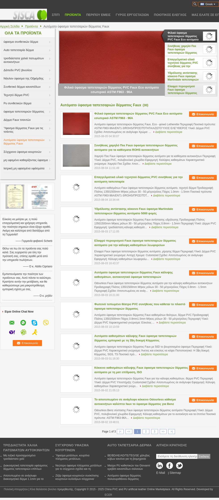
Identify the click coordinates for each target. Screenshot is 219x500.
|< (120, 431)
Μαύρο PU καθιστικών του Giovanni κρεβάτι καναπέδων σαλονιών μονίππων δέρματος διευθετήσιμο (128, 469)
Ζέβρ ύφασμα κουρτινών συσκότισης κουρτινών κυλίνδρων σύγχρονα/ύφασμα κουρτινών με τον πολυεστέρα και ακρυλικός (78, 480)
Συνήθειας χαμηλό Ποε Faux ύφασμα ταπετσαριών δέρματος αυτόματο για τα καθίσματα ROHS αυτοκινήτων (182, 49)
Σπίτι (56, 15)
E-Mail (160, 472)
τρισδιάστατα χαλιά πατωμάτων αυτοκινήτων (24, 60)
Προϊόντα (73, 15)
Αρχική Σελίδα (9, 26)
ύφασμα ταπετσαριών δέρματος (24, 111)
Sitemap (175, 472)
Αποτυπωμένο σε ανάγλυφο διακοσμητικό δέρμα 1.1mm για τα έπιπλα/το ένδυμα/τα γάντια (23, 479)
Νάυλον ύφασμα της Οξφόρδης (24, 78)
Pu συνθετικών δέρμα (17, 103)
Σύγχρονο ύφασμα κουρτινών (22, 151)
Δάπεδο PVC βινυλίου (18, 70)
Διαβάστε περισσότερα (168, 132)
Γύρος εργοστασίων (132, 15)
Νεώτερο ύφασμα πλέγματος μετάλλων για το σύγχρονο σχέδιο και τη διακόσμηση (78, 469)
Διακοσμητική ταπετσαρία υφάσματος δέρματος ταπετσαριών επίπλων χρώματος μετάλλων (25, 469)
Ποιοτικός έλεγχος (170, 15)
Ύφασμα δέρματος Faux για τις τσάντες (23, 129)
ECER (108, 494)
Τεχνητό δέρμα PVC (16, 95)
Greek (210, 4)
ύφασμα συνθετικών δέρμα (21, 41)
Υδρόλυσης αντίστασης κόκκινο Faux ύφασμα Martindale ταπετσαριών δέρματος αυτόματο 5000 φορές (183, 76)
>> (163, 431)
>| (172, 431)
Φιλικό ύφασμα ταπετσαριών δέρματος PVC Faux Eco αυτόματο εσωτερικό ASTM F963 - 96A (183, 36)
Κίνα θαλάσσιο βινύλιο (43, 489)
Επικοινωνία (205, 114)
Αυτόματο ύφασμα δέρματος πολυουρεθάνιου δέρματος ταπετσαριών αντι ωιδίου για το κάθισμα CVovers (125, 480)
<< (128, 431)
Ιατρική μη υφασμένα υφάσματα (24, 168)
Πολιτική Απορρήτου (16, 489)
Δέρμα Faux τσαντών (17, 119)
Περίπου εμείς (98, 15)
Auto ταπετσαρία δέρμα (19, 50)
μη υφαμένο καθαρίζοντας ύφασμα (26, 160)
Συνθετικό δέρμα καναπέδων (22, 86)
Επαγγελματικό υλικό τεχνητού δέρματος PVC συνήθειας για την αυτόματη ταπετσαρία (183, 63)
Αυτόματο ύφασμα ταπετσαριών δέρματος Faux (24, 141)
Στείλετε (204, 456)
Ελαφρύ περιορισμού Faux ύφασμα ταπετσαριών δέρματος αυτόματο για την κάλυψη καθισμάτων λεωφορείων (184, 90)
